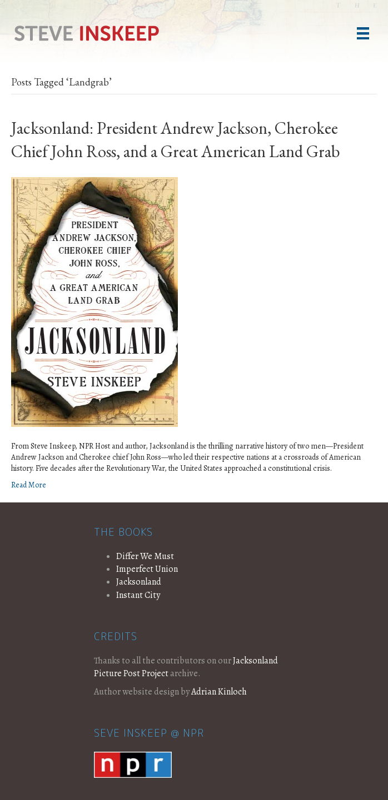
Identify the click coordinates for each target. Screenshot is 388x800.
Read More (28, 485)
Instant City (138, 595)
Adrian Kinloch (219, 692)
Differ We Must (145, 556)
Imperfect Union (147, 569)
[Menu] (363, 33)
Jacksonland (138, 582)
